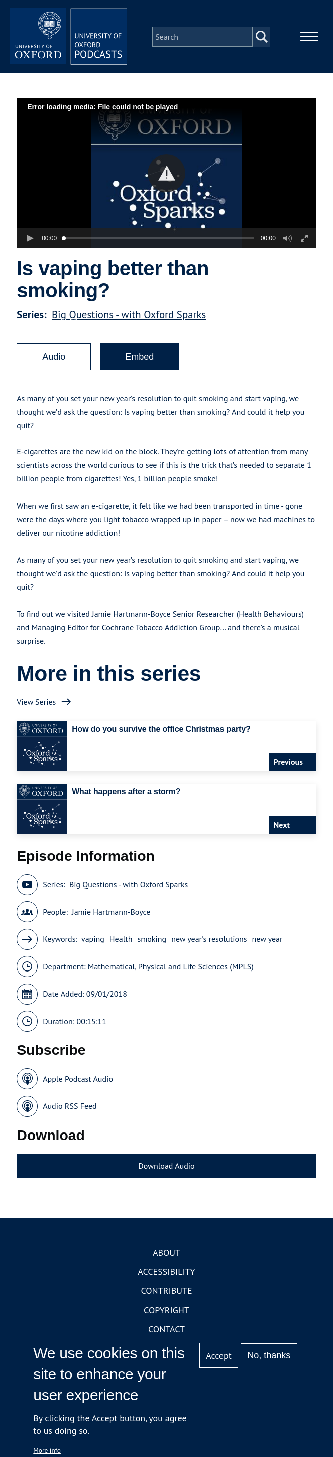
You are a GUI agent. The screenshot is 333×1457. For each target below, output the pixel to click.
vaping (92, 941)
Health (121, 941)
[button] (166, 175)
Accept (219, 1355)
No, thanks (268, 1355)
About (166, 1254)
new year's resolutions (209, 941)
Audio (53, 358)
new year (267, 941)
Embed (139, 358)
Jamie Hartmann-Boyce (111, 913)
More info (47, 1450)
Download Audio (166, 1167)
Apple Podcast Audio (78, 1080)
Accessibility (166, 1273)
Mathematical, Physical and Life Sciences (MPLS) (171, 968)
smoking (152, 941)
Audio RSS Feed (69, 1108)
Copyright (166, 1312)
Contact (166, 1331)
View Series (36, 703)
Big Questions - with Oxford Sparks (129, 316)
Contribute (166, 1293)
